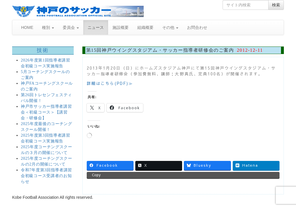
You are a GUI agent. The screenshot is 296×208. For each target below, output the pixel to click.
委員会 (71, 27)
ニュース (96, 27)
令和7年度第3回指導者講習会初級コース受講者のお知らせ (46, 176)
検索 (276, 5)
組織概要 (145, 27)
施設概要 (120, 27)
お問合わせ (197, 27)
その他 (170, 27)
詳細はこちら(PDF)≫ (110, 83)
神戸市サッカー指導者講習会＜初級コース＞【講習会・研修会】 (46, 112)
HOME (27, 27)
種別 (48, 27)
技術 (43, 50)
